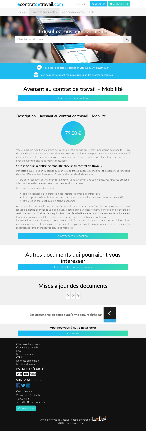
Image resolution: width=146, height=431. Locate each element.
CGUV (19, 357)
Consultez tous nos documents (73, 267)
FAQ (91, 12)
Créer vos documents (28, 344)
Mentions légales (25, 364)
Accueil (23, 12)
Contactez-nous (26, 408)
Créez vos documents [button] (44, 12)
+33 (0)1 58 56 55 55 (33, 402)
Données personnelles (28, 360)
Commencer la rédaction (73, 98)
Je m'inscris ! (73, 333)
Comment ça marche (73, 12)
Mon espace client (26, 354)
